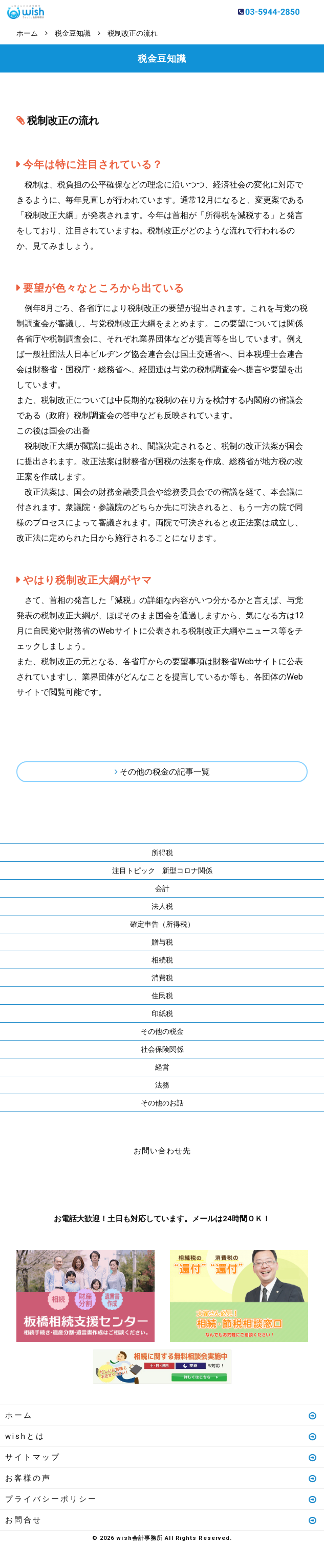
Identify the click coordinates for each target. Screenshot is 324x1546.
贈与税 (162, 942)
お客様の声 (161, 1478)
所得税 (162, 853)
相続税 (162, 960)
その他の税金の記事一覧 (165, 772)
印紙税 (162, 1013)
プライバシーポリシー (161, 1499)
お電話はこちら (131, 1182)
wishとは (161, 1436)
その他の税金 (162, 1031)
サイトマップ (161, 1457)
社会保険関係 (162, 1049)
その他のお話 (162, 1103)
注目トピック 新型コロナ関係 (162, 870)
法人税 (162, 906)
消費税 (162, 978)
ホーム (161, 1415)
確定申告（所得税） (162, 924)
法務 (162, 1085)
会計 (162, 888)
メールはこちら (192, 1182)
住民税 (162, 996)
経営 (162, 1067)
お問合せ (161, 1520)
